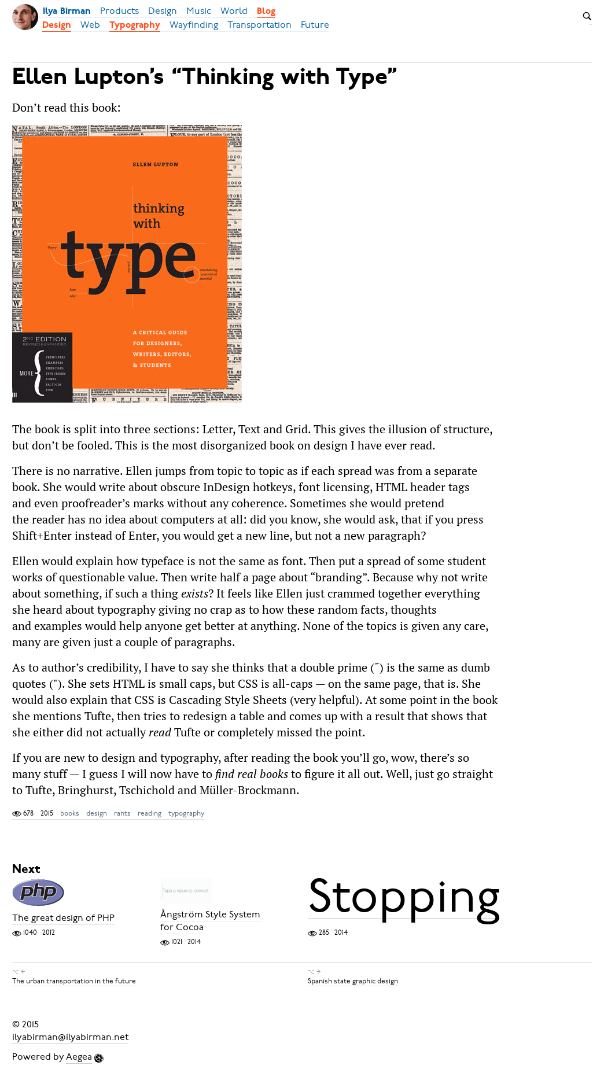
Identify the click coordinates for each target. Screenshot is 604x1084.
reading (149, 813)
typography (186, 813)
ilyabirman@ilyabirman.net (70, 1037)
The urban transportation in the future (74, 981)
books (69, 813)
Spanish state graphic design (353, 981)
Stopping (404, 896)
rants (122, 813)
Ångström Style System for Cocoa (210, 921)
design (96, 813)
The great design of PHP (63, 918)
